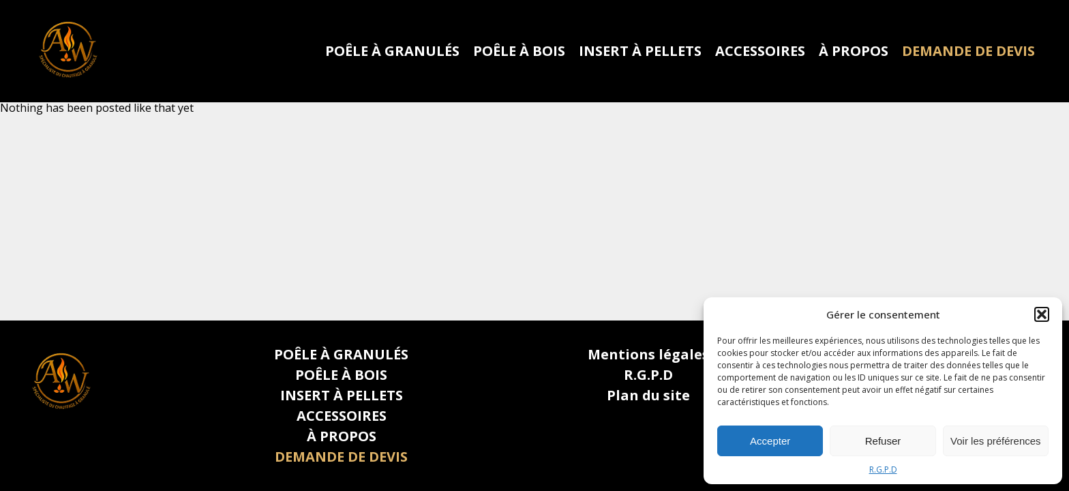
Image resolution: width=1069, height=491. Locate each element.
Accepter (770, 441)
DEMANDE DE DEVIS (968, 51)
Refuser (883, 441)
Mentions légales (648, 354)
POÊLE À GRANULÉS (392, 51)
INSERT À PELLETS (640, 51)
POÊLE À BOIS (519, 51)
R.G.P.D (883, 469)
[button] (1042, 314)
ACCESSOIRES (760, 51)
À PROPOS (853, 51)
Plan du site (648, 395)
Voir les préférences (995, 441)
